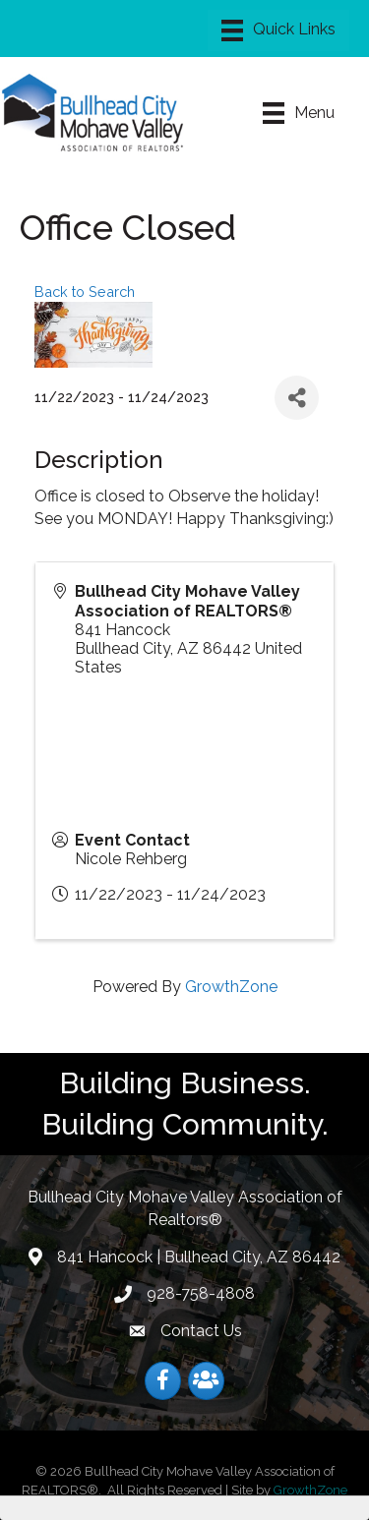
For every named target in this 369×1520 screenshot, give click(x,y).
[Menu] (278, 30)
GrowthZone (231, 986)
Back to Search (84, 291)
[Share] (297, 398)
